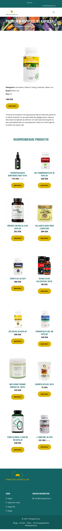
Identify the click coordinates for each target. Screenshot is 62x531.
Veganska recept (14, 504)
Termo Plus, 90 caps (18, 280)
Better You (49, 89)
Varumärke (19, 89)
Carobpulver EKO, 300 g (44, 386)
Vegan (10, 500)
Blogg (10, 513)
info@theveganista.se (49, 6)
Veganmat (11, 508)
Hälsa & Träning (30, 89)
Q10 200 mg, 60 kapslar (18, 333)
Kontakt (22, 525)
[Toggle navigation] (53, 13)
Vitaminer (41, 89)
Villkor (29, 525)
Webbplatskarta (31, 527)
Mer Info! (12, 108)
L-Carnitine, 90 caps (44, 439)
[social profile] (34, 3)
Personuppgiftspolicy (41, 525)
